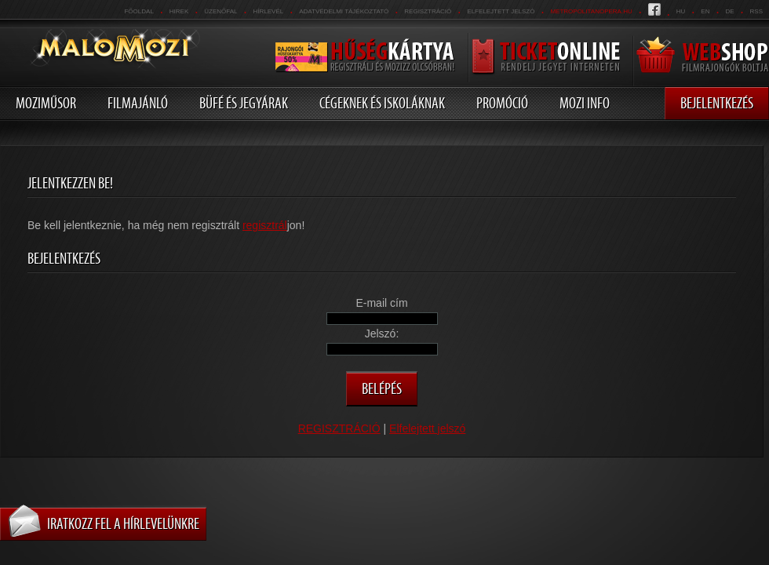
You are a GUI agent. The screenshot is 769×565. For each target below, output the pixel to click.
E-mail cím (381, 303)
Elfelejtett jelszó (500, 11)
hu (681, 11)
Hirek (178, 11)
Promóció (502, 102)
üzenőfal (220, 11)
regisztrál (264, 225)
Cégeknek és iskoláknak (382, 102)
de (729, 11)
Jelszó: (382, 333)
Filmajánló (138, 102)
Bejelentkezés (716, 102)
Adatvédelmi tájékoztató (343, 11)
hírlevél (268, 11)
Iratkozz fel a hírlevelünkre (123, 523)
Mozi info (584, 102)
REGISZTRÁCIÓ (427, 11)
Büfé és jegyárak (243, 102)
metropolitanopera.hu (591, 11)
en (705, 11)
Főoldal (138, 11)
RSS (756, 11)
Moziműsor (46, 102)
